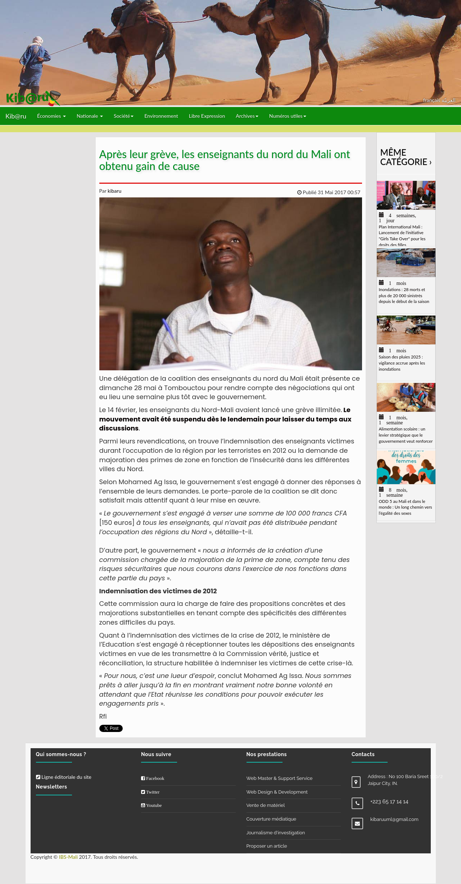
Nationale (90, 116)
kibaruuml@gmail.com (394, 819)
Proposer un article (267, 846)
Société (124, 116)
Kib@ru (15, 116)
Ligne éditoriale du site (63, 777)
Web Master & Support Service (280, 778)
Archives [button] (247, 116)
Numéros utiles (287, 116)
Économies (51, 116)
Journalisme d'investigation (276, 832)
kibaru (113, 191)
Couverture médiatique (272, 819)
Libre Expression (207, 116)
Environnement (161, 116)
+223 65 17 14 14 (389, 801)
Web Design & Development (277, 792)
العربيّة (449, 100)
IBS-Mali (68, 857)
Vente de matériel (266, 805)
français (432, 100)
